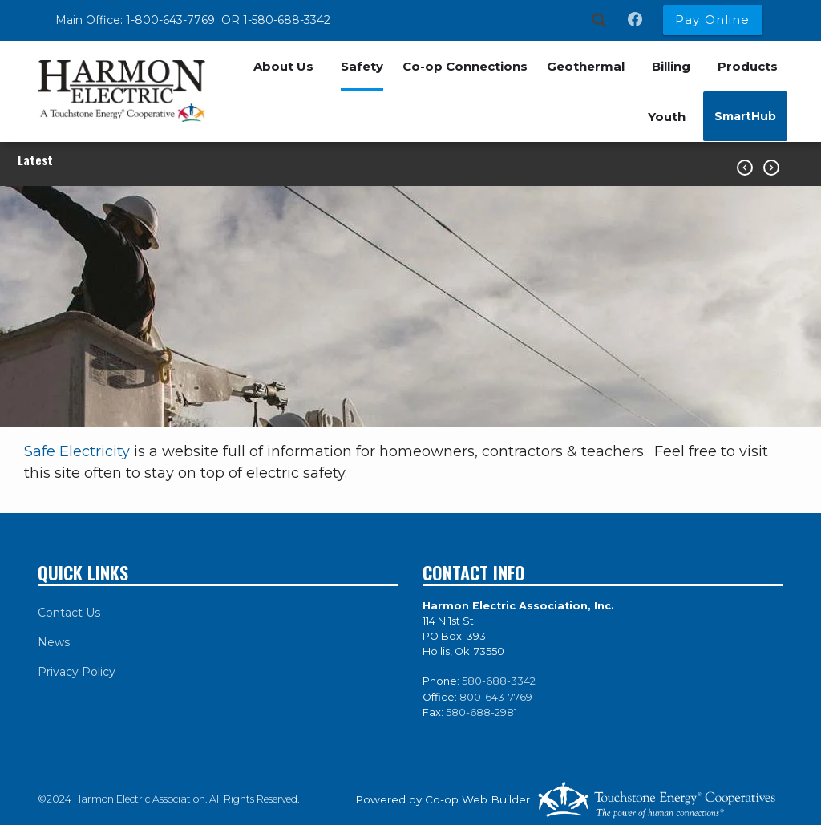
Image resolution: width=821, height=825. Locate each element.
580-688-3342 (499, 681)
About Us (283, 66)
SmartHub (745, 116)
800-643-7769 (495, 697)
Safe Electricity (77, 451)
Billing (671, 66)
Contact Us (69, 612)
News (54, 642)
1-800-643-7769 (172, 20)
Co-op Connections (465, 66)
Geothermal (586, 66)
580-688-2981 (481, 712)
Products (748, 66)
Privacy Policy (76, 672)
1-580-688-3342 (286, 20)
